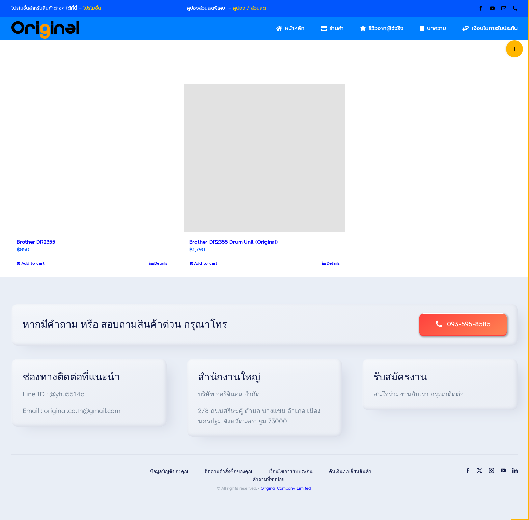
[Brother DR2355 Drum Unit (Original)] (264, 158)
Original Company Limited (286, 488)
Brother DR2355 (36, 242)
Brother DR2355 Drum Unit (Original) (233, 242)
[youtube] (492, 8)
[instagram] (491, 470)
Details (160, 263)
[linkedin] (515, 470)
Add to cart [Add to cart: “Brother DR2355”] (33, 263)
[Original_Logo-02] (45, 23)
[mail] (503, 8)
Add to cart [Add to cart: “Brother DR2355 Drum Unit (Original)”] (205, 263)
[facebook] (480, 8)
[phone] (515, 8)
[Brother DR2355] (91, 158)
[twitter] (479, 470)
